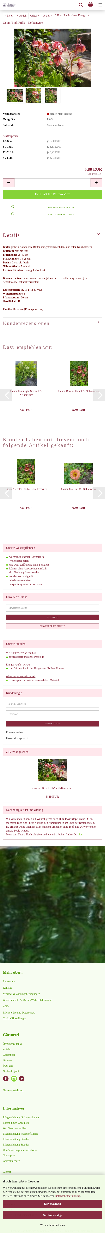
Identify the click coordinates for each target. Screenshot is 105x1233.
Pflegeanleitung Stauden (16, 1144)
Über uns (8, 1065)
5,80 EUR (52, 796)
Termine (7, 1060)
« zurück (22, 15)
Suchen (52, 617)
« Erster (9, 15)
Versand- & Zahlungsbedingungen (21, 994)
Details (11, 235)
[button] (9, 182)
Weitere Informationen (52, 1225)
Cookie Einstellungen (14, 1018)
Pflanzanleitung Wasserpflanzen (20, 1133)
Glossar (7, 1171)
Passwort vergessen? (17, 738)
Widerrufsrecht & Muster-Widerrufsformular (27, 1000)
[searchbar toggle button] (81, 5)
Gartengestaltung (13, 1090)
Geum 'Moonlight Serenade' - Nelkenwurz (26, 393)
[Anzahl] (52, 182)
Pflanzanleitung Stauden (16, 1139)
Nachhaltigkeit (11, 1071)
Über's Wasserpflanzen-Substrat (20, 1150)
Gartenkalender (11, 1161)
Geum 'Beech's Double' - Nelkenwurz (78, 391)
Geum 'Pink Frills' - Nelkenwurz (52, 788)
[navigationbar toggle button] (100, 5)
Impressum (9, 981)
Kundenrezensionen (26, 323)
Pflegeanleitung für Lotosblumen (21, 1117)
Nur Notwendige (52, 1215)
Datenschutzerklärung (67, 1195)
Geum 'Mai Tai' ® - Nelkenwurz (78, 489)
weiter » (34, 15)
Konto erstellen (14, 732)
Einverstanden (52, 1203)
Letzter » (47, 15)
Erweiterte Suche (52, 626)
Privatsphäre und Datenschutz (19, 1012)
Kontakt (7, 987)
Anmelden (52, 723)
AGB (6, 1006)
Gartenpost (9, 1054)
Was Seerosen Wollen (14, 1128)
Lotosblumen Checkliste (16, 1122)
